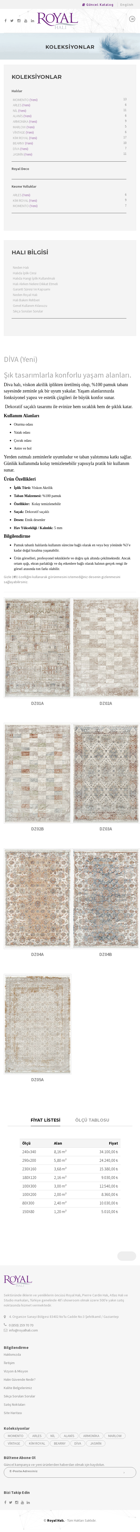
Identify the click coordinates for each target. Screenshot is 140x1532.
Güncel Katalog (98, 5)
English (126, 5)
